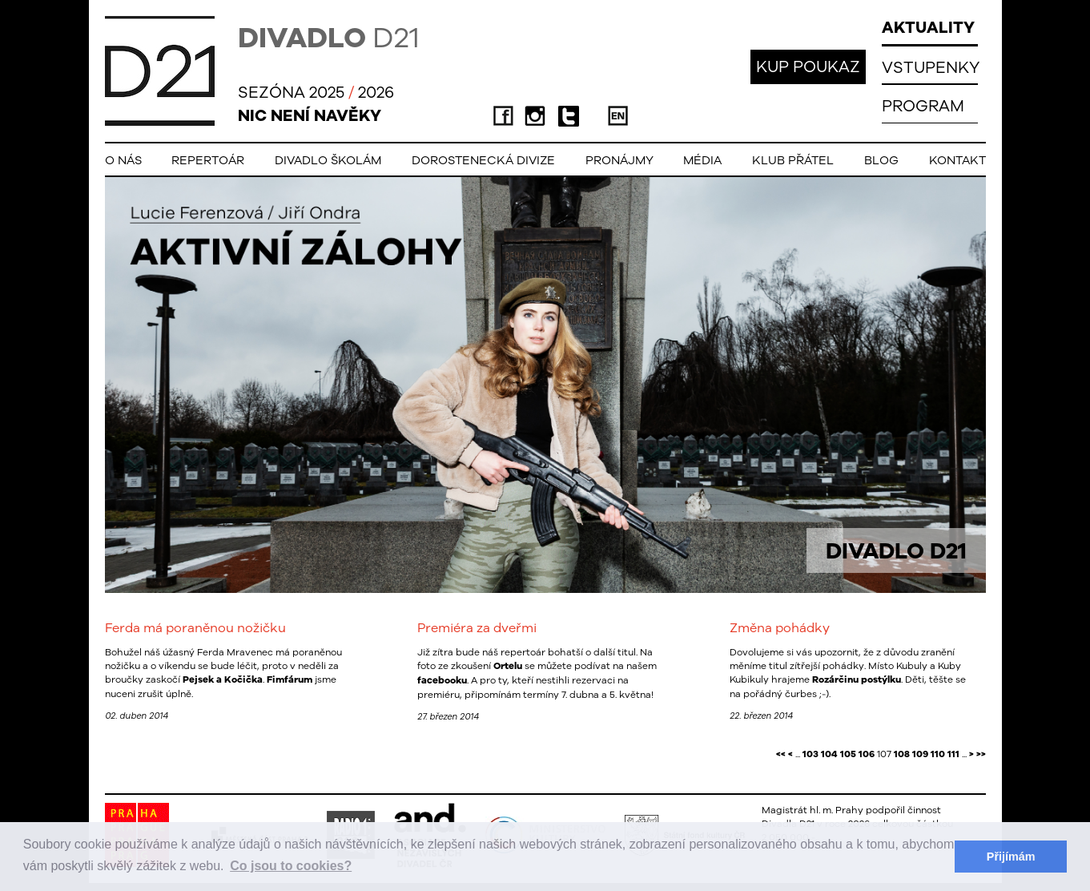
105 (848, 754)
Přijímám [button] (1011, 856)
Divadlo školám (328, 160)
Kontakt (957, 160)
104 (829, 754)
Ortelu (507, 665)
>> (981, 754)
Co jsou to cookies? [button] (291, 866)
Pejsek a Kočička (223, 679)
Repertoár (207, 160)
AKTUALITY (928, 27)
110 (938, 754)
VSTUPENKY (930, 67)
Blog (881, 160)
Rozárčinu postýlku (856, 679)
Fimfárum (289, 679)
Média (702, 160)
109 (920, 754)
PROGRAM (923, 105)
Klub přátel (793, 160)
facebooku (442, 680)
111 (953, 754)
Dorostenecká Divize (483, 160)
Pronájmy (619, 160)
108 (902, 754)
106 (867, 754)
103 (810, 754)
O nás (123, 160)
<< (781, 754)
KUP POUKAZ (808, 66)
